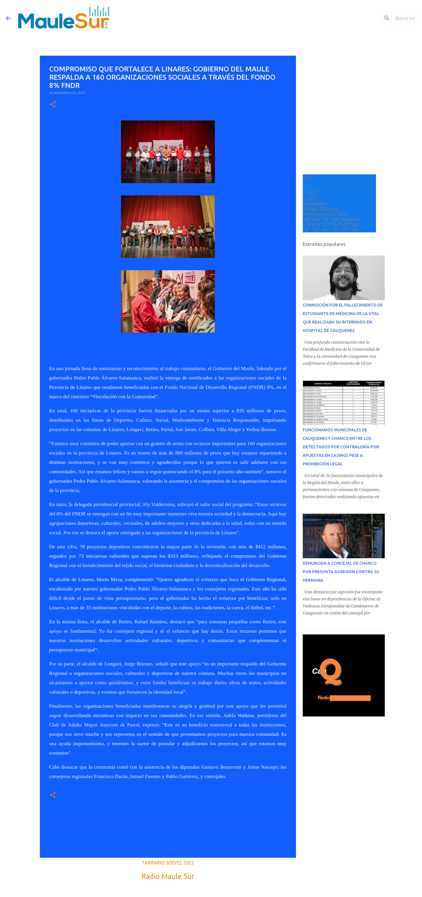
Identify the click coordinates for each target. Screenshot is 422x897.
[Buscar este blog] (386, 18)
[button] (52, 105)
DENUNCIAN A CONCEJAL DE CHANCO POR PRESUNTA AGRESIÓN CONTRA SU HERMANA (341, 572)
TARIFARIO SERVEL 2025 (168, 862)
